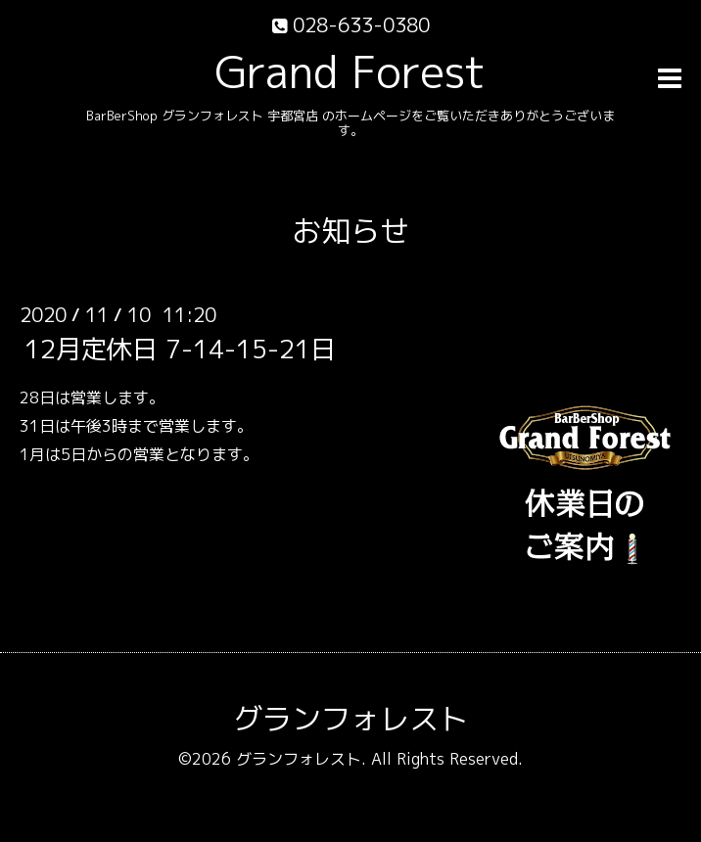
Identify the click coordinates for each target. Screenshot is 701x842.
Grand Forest (350, 71)
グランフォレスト (350, 718)
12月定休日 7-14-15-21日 (180, 348)
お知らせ (350, 231)
